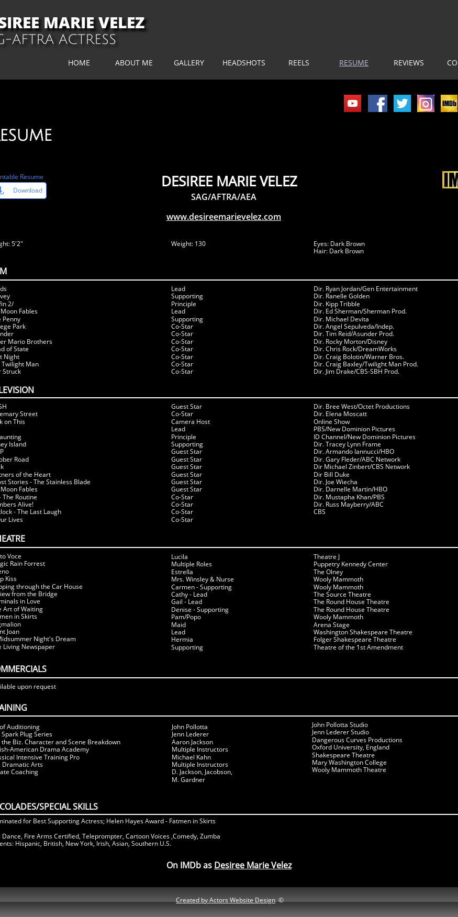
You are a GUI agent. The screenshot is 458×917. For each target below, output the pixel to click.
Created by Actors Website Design (225, 900)
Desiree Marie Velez (253, 865)
